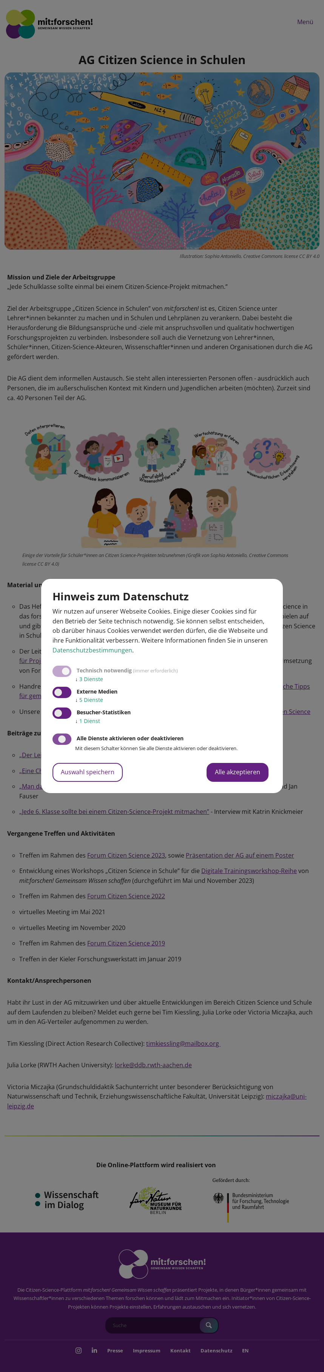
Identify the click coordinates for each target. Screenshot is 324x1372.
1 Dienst (87, 720)
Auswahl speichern (87, 772)
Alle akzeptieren (237, 772)
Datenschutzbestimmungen (92, 650)
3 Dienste (89, 679)
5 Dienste (89, 699)
